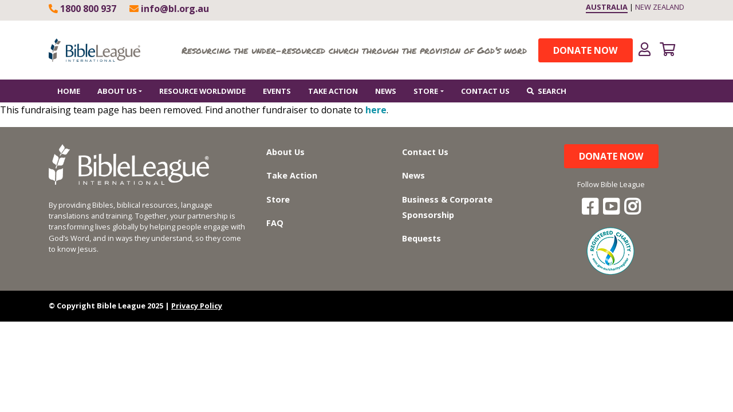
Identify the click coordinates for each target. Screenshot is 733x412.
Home (68, 91)
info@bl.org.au (169, 8)
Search (546, 91)
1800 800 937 (82, 8)
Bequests (421, 238)
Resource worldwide (202, 91)
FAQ (274, 222)
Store (278, 199)
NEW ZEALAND (659, 7)
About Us (285, 151)
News (385, 91)
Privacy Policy (196, 305)
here (376, 110)
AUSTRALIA (607, 7)
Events (277, 91)
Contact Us (485, 91)
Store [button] (425, 91)
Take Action (333, 91)
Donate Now (585, 50)
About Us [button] (117, 91)
